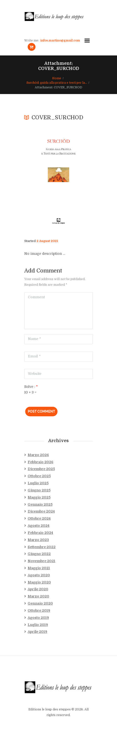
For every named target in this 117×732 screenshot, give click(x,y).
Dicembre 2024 (41, 511)
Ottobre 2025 (39, 476)
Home (56, 78)
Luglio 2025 (38, 483)
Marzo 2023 (38, 540)
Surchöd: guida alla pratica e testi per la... (56, 82)
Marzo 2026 (38, 455)
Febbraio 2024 (40, 533)
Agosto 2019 (38, 618)
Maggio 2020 (39, 582)
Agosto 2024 (38, 526)
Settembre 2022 (42, 547)
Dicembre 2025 (41, 469)
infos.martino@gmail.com (60, 40)
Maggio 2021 (39, 568)
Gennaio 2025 (40, 504)
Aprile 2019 (37, 632)
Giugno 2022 (39, 554)
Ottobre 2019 (39, 610)
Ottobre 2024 (39, 518)
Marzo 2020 (38, 596)
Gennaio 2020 (40, 603)
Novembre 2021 (41, 561)
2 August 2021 (47, 241)
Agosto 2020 (39, 575)
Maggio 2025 (39, 497)
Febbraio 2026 (40, 462)
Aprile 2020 (38, 589)
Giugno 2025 (39, 490)
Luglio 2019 (38, 625)
